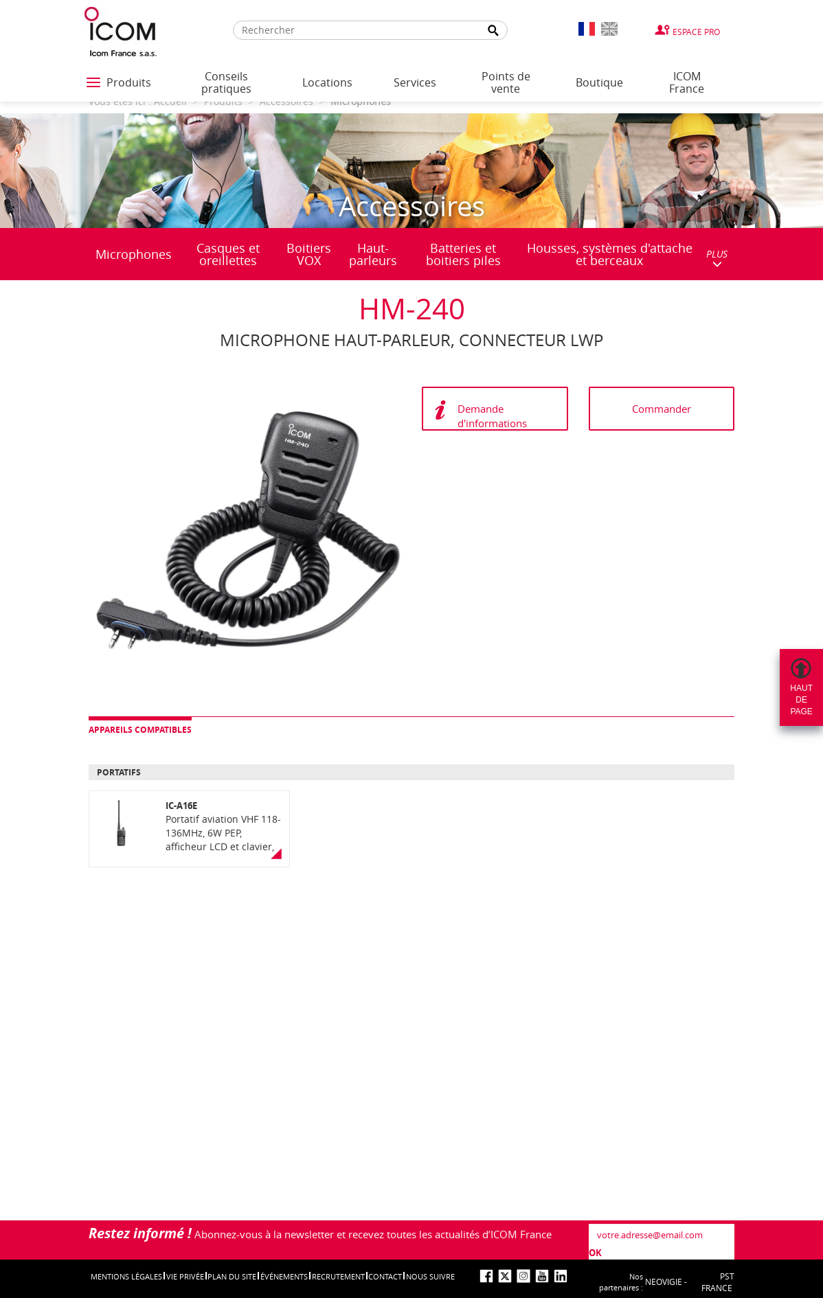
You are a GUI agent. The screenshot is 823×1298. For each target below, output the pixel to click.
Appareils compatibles (140, 730)
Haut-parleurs (373, 254)
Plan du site (231, 1276)
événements (284, 1276)
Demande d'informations (492, 416)
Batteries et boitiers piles (463, 254)
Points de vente (506, 82)
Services (415, 82)
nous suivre (430, 1276)
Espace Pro (696, 31)
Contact (385, 1276)
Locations (327, 82)
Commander (661, 408)
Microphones (133, 254)
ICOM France (686, 82)
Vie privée (185, 1276)
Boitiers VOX (308, 254)
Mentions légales (126, 1276)
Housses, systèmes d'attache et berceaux (609, 254)
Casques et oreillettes (228, 254)
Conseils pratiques (226, 82)
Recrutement (338, 1276)
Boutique (599, 82)
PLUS (717, 258)
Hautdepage (801, 699)
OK (595, 1252)
